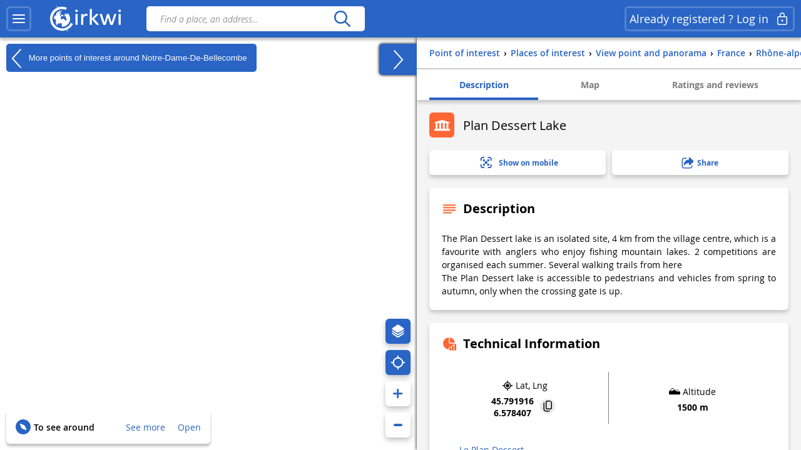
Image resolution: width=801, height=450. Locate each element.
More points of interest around (126, 58)
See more (145, 427)
